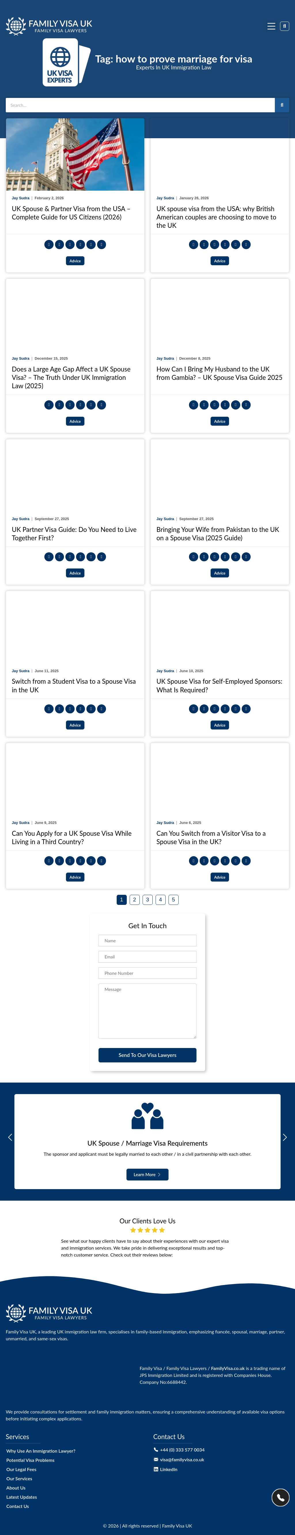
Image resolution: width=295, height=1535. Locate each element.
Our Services (19, 1478)
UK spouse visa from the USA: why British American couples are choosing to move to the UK (216, 217)
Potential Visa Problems (30, 1460)
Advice (75, 261)
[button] (271, 26)
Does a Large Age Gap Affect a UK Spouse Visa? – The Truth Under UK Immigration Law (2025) (71, 377)
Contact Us (17, 1506)
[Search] (282, 105)
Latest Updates (21, 1497)
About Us (15, 1487)
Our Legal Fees (21, 1469)
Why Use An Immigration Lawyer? (40, 1450)
